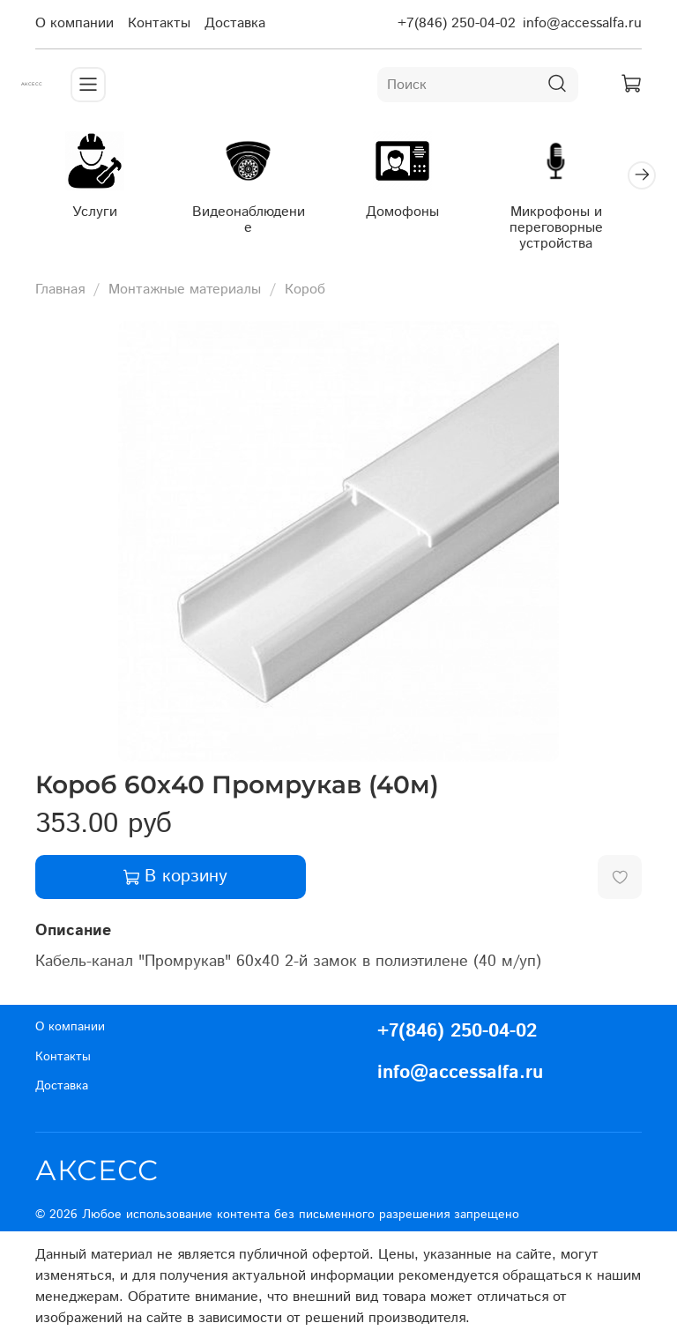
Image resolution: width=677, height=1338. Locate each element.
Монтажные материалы (184, 285)
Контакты (159, 23)
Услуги (93, 207)
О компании (74, 23)
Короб (305, 285)
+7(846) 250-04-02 (457, 23)
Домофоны (382, 207)
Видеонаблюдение (237, 215)
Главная (60, 285)
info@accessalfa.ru (582, 23)
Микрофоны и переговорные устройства (525, 223)
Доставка (235, 23)
